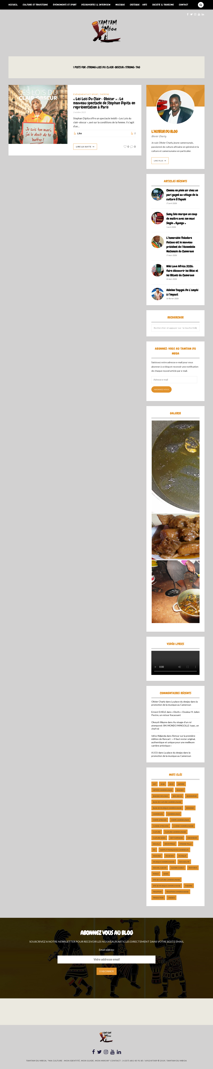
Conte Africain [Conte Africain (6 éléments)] (159, 820)
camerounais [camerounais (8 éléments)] (173, 814)
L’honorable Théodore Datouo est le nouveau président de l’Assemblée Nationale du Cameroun (180, 244)
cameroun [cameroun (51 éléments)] (158, 814)
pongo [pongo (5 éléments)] (156, 874)
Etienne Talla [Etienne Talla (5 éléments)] (186, 844)
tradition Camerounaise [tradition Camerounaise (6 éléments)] (177, 892)
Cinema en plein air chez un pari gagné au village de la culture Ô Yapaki (182, 194)
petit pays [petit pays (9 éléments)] (193, 868)
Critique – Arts (138, 4)
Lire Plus (158, 161)
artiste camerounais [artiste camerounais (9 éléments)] (162, 790)
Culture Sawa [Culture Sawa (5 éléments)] (159, 838)
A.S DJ (154, 752)
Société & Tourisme (163, 4)
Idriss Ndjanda (158, 735)
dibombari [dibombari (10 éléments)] (192, 838)
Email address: (106, 949)
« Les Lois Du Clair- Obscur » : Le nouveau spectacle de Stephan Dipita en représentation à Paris (104, 103)
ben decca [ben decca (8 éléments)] (177, 796)
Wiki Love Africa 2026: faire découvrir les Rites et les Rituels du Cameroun (182, 270)
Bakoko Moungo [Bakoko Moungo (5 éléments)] (160, 796)
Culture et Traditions (35, 4)
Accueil (13, 4)
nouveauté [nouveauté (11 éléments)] (184, 862)
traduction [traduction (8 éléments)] (158, 898)
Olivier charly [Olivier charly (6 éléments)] (177, 868)
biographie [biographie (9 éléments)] (192, 796)
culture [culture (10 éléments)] (156, 832)
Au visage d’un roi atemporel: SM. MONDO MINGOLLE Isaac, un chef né (175, 725)
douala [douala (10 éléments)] (156, 844)
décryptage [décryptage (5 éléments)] (169, 844)
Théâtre (104, 94)
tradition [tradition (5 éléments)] (157, 892)
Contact (183, 4)
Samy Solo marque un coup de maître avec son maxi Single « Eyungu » (181, 218)
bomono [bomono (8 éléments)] (190, 808)
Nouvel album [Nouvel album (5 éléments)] (159, 868)
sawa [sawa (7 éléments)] (165, 874)
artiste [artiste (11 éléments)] (181, 784)
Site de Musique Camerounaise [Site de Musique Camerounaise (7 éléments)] (166, 886)
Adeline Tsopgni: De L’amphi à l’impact (182, 292)
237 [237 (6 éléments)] (154, 784)
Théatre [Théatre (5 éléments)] (188, 886)
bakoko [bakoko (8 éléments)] (180, 790)
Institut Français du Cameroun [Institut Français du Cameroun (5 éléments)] (174, 850)
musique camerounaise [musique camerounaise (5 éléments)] (163, 862)
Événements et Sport (64, 4)
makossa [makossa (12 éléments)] (157, 856)
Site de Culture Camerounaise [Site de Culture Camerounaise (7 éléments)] (166, 880)
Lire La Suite (83, 146)
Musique (120, 4)
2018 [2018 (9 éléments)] (163, 784)
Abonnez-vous (161, 389)
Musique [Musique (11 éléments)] (182, 856)
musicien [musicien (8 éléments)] (170, 856)
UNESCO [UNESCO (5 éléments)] (171, 898)
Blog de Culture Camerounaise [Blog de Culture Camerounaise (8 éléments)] (167, 802)
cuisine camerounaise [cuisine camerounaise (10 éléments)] (183, 826)
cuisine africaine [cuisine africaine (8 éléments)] (161, 826)
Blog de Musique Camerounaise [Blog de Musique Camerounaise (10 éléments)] (167, 808)
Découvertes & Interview (95, 4)
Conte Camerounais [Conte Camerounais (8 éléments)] (180, 820)
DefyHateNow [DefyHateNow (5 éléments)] (176, 838)
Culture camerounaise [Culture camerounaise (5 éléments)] (175, 832)
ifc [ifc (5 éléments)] (154, 850)
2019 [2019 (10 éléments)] (171, 784)
